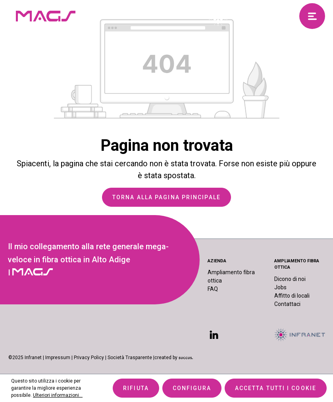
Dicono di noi (290, 279)
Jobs (280, 287)
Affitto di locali (292, 295)
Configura (192, 388)
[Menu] (312, 16)
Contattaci (287, 304)
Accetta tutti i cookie (275, 388)
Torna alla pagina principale (166, 197)
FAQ (213, 289)
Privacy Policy (89, 357)
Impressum (57, 357)
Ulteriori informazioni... (58, 395)
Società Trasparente (130, 357)
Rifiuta (136, 388)
